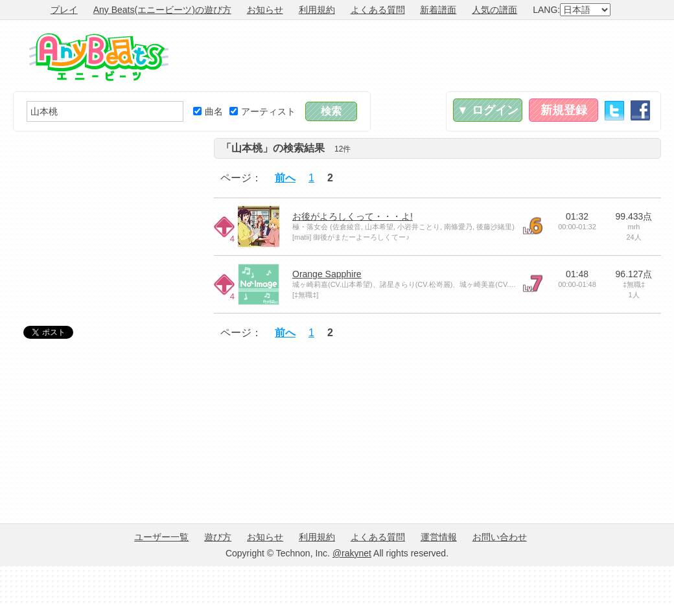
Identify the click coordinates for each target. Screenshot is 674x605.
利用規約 (317, 10)
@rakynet (351, 553)
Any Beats (98, 57)
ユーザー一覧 (161, 537)
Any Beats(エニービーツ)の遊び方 (162, 10)
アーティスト (262, 111)
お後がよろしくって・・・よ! (352, 216)
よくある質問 (378, 10)
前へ (285, 177)
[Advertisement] (110, 219)
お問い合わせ (499, 537)
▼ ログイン (487, 110)
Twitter (614, 110)
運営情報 (439, 537)
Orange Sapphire (327, 274)
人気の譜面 (494, 10)
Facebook (640, 110)
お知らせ (265, 10)
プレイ (64, 10)
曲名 (208, 111)
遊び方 (217, 537)
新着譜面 (438, 10)
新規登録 (563, 110)
